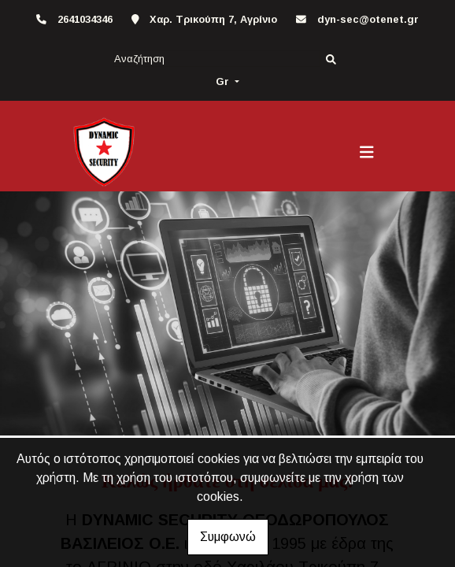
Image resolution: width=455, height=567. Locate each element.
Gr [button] (224, 81)
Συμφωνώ (228, 536)
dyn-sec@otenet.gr (368, 19)
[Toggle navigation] (366, 152)
